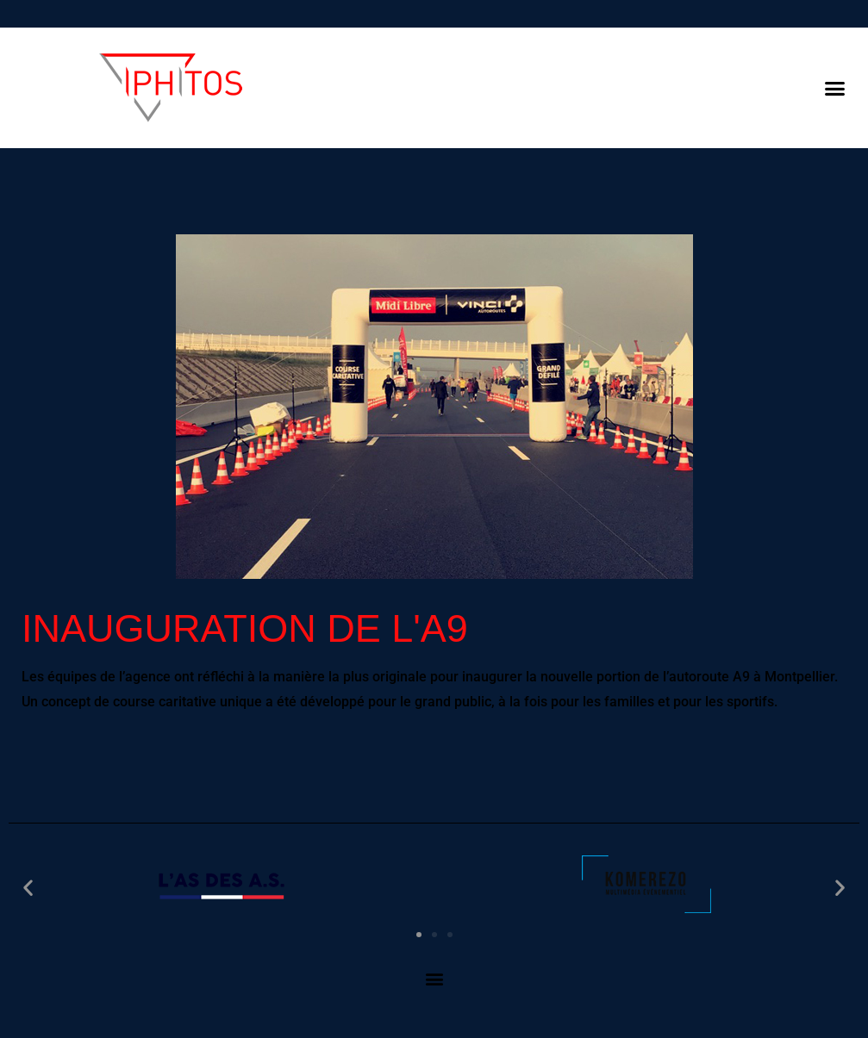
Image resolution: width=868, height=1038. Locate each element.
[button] (834, 87)
